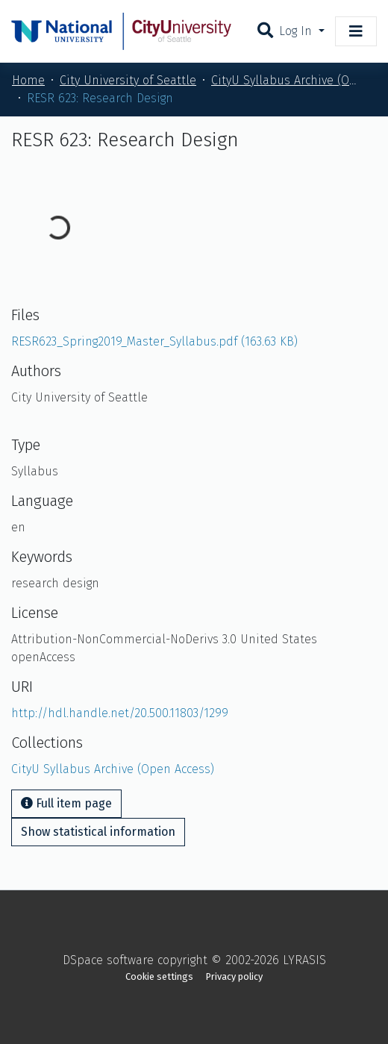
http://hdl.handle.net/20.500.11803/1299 (119, 713)
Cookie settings (159, 976)
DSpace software (108, 960)
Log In (297, 31)
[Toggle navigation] (356, 31)
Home (28, 80)
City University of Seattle (128, 80)
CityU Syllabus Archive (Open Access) (285, 80)
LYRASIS (304, 960)
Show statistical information (98, 832)
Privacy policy (234, 976)
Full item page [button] (66, 803)
